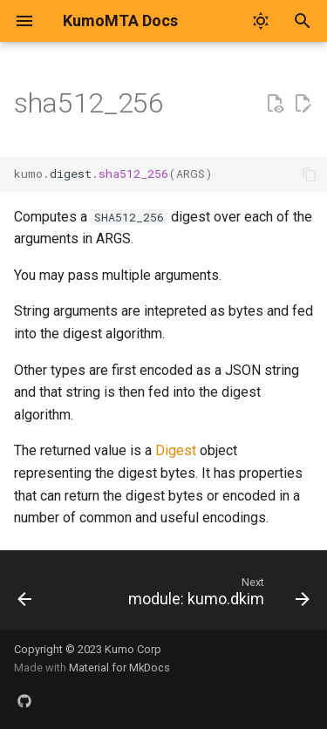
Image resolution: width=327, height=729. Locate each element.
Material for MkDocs (119, 667)
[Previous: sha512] (24, 595)
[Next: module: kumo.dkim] (217, 595)
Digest (175, 450)
